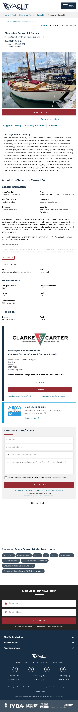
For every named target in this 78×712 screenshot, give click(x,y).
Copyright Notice (39, 691)
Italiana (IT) (39, 679)
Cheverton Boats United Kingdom (18, 566)
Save (43, 25)
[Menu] (68, 5)
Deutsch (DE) (39, 676)
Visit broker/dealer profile (20, 396)
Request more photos (52, 119)
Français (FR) (64, 676)
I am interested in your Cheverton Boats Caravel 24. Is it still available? (39, 466)
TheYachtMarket (15, 6)
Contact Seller (39, 112)
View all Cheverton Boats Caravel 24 (19, 22)
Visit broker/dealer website (54, 396)
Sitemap (11, 687)
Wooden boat (66, 555)
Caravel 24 (40, 15)
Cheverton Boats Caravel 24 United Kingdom (23, 571)
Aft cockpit (8, 555)
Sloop (53, 555)
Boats (14, 15)
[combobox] (7, 455)
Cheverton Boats (26, 15)
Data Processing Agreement (59, 687)
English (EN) (13, 676)
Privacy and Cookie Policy (37, 687)
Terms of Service (43, 496)
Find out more (32, 418)
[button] (40, 389)
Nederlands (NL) (64, 679)
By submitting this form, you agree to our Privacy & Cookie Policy (39, 490)
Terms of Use (21, 687)
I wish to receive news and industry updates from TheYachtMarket (37, 478)
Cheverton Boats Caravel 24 (35, 560)
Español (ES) (13, 679)
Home (6, 15)
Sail (45, 555)
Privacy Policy (29, 496)
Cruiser (37, 555)
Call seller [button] (40, 382)
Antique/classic (23, 555)
